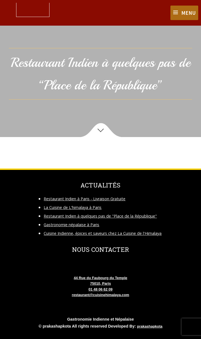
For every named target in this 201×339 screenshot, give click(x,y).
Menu (188, 12)
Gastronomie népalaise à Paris (71, 224)
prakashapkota (149, 326)
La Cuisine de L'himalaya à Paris (72, 207)
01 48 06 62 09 (100, 289)
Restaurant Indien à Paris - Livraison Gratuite (84, 198)
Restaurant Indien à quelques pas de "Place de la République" (100, 216)
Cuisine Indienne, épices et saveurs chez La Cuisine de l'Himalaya (103, 233)
